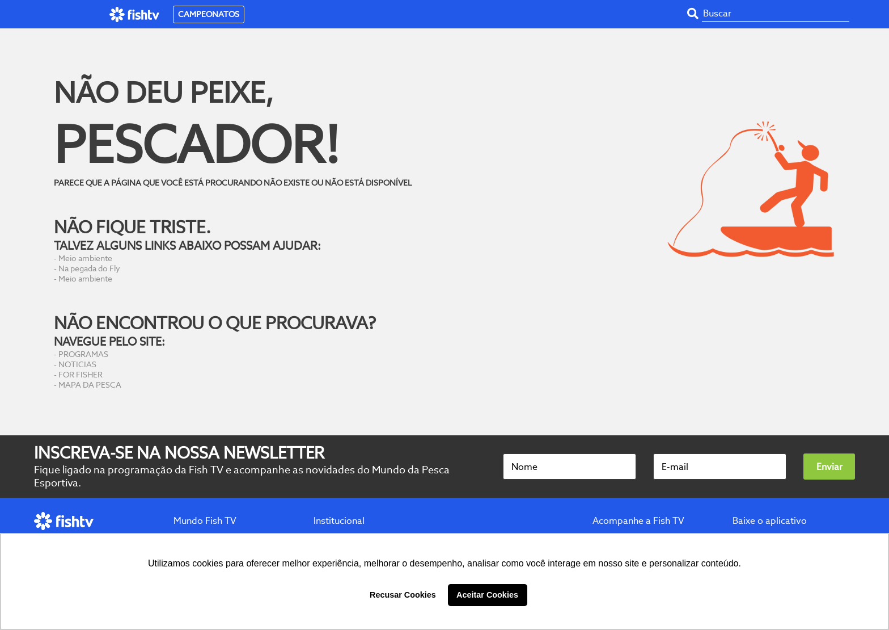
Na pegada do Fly (89, 268)
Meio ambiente (85, 258)
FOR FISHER (80, 374)
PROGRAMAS (83, 354)
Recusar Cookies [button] (403, 594)
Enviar (829, 467)
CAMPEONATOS (208, 14)
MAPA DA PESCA (89, 385)
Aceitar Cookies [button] (487, 594)
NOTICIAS (77, 364)
